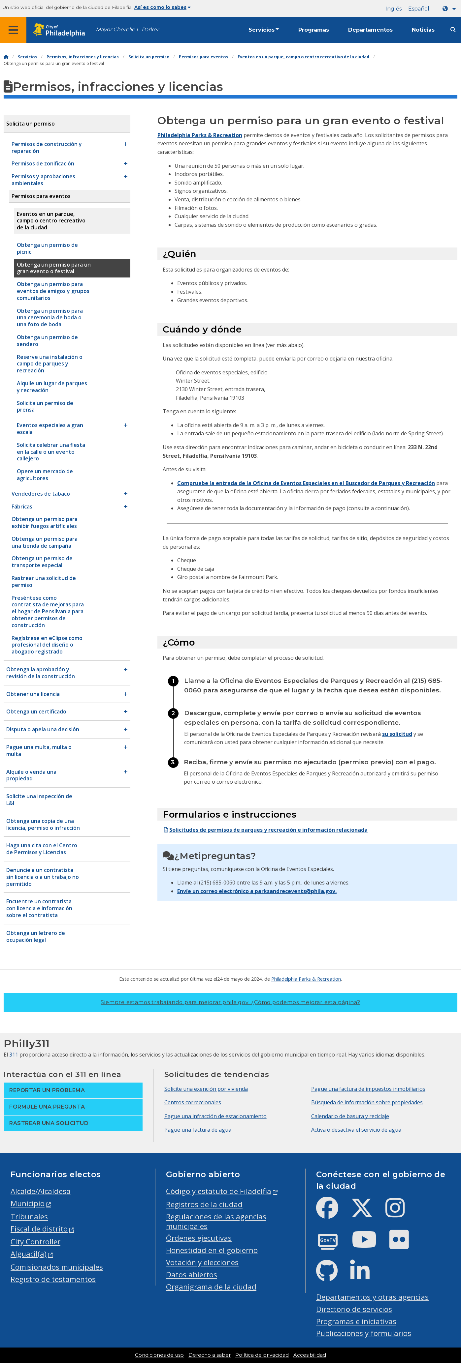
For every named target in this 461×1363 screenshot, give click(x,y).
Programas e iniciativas (356, 1321)
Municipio (28, 1203)
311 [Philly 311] (13, 1054)
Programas (313, 30)
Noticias (423, 30)
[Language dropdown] (450, 8)
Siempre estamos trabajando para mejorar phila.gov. (230, 1002)
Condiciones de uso (159, 1355)
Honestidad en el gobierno (212, 1250)
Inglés (393, 9)
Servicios (261, 30)
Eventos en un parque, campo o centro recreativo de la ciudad (303, 57)
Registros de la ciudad (204, 1204)
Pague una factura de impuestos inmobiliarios (368, 1088)
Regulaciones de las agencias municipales (216, 1221)
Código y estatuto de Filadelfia (218, 1191)
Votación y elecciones (202, 1262)
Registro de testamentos (53, 1279)
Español (418, 9)
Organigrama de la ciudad (211, 1287)
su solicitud (397, 734)
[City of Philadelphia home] (61, 30)
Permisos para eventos (203, 57)
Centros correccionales (192, 1102)
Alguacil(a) (29, 1254)
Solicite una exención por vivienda (206, 1088)
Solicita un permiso (148, 57)
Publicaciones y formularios (363, 1333)
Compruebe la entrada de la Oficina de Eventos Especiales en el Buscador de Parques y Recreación (306, 483)
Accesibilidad (309, 1355)
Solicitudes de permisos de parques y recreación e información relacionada (265, 829)
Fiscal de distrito (39, 1229)
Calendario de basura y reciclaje (350, 1116)
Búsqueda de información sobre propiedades (367, 1102)
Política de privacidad (262, 1355)
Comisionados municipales (57, 1267)
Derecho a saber (209, 1355)
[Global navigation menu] (13, 30)
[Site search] (453, 30)
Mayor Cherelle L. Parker (127, 29)
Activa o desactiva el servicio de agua (356, 1129)
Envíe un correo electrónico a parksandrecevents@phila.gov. (257, 891)
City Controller (35, 1241)
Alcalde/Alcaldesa (41, 1191)
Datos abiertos (191, 1274)
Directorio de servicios (354, 1309)
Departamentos (370, 30)
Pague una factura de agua (197, 1129)
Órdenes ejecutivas (199, 1238)
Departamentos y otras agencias (372, 1297)
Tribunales (29, 1216)
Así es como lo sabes (162, 7)
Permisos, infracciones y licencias (83, 57)
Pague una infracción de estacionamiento (215, 1116)
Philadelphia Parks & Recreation (199, 135)
